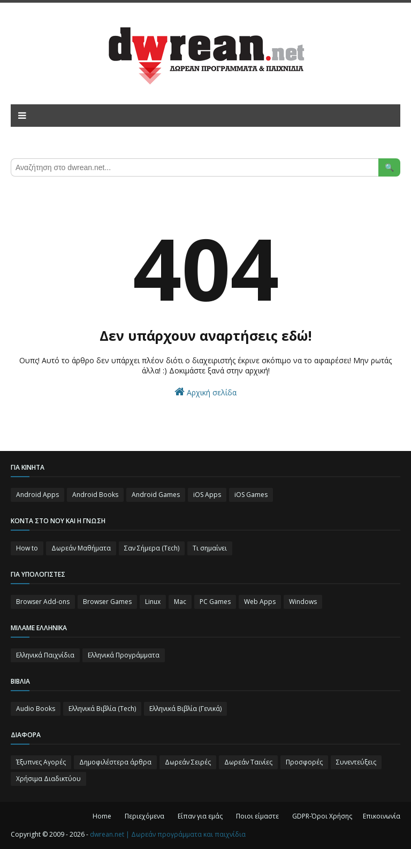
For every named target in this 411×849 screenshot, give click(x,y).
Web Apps (260, 601)
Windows (303, 601)
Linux (153, 601)
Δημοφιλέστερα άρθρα (115, 762)
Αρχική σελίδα (205, 391)
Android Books (95, 494)
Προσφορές (304, 762)
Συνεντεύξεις (356, 762)
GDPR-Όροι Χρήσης (322, 816)
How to (27, 548)
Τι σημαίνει (210, 548)
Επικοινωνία (381, 816)
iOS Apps (207, 494)
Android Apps (37, 494)
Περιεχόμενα (144, 816)
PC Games (215, 601)
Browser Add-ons (43, 601)
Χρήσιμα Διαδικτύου (48, 778)
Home (102, 816)
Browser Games (107, 601)
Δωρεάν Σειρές (188, 762)
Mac (180, 601)
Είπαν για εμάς (200, 816)
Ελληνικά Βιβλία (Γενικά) (185, 708)
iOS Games (251, 494)
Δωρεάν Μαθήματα (81, 548)
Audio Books (35, 708)
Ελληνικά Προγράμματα (123, 655)
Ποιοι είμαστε (257, 816)
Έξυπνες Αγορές (41, 762)
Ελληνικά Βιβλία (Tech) (102, 708)
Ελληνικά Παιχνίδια (45, 655)
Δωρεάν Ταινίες (248, 762)
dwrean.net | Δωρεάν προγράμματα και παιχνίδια (168, 834)
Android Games (156, 494)
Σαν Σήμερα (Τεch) (151, 548)
